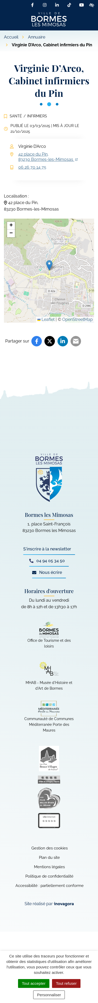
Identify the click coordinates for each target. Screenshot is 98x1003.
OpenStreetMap (77, 319)
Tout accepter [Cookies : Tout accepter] (33, 983)
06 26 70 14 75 (32, 167)
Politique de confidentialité (49, 876)
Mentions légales (49, 867)
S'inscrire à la (47, 549)
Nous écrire (47, 572)
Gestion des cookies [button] (49, 848)
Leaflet (46, 319)
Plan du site (49, 857)
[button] (49, 265)
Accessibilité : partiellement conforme (49, 885)
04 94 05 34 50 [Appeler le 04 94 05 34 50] (47, 560)
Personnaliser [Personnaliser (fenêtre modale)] (49, 995)
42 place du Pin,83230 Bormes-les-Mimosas (48, 157)
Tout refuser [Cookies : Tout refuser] (66, 983)
